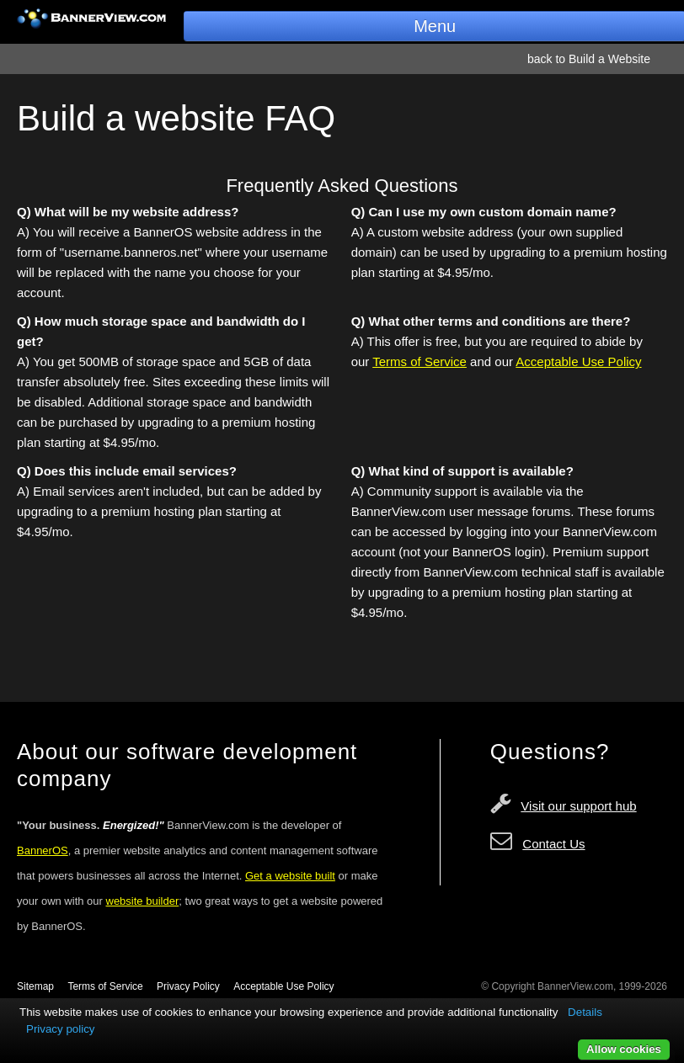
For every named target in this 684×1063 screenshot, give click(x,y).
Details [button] (585, 1012)
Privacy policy (60, 1029)
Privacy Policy (188, 986)
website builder (142, 901)
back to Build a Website (588, 59)
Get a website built (290, 875)
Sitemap (35, 986)
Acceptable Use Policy (578, 361)
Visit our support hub (578, 806)
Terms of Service (419, 361)
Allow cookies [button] (623, 1049)
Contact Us (553, 844)
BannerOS (42, 850)
